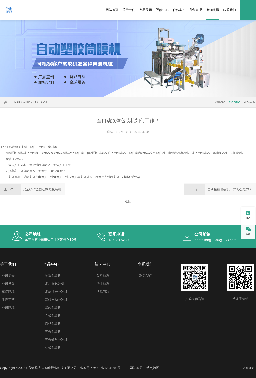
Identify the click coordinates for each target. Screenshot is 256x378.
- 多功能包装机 (53, 283)
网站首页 (112, 10)
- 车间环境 (7, 291)
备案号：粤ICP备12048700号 (100, 368)
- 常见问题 (101, 291)
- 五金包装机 (52, 331)
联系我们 (229, 10)
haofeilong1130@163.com (215, 240)
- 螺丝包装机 (52, 323)
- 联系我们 (145, 275)
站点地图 (152, 368)
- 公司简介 (7, 275)
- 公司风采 (7, 283)
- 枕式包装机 (52, 347)
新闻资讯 (212, 10)
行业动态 (42, 102)
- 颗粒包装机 (52, 307)
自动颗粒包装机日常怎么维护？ (229, 189)
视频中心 (162, 10)
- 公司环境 (7, 307)
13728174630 (119, 240)
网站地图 (136, 368)
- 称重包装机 (52, 275)
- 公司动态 (101, 275)
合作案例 (179, 10)
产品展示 (145, 10)
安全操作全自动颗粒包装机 (42, 189)
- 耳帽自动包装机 (55, 299)
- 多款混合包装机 (55, 291)
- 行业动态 (101, 283)
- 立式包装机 (52, 315)
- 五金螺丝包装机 (55, 339)
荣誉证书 (196, 10)
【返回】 (128, 201)
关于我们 (128, 10)
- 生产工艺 (7, 299)
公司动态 (220, 102)
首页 (16, 102)
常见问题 (249, 102)
